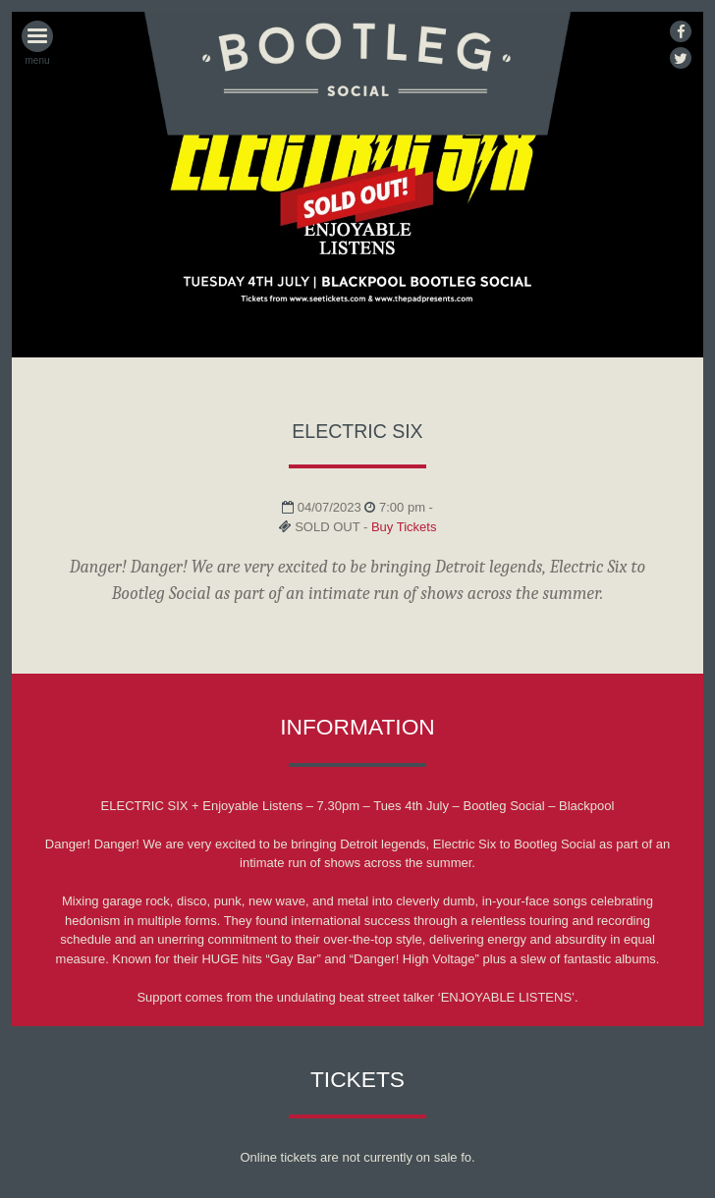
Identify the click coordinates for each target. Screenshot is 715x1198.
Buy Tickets (403, 526)
